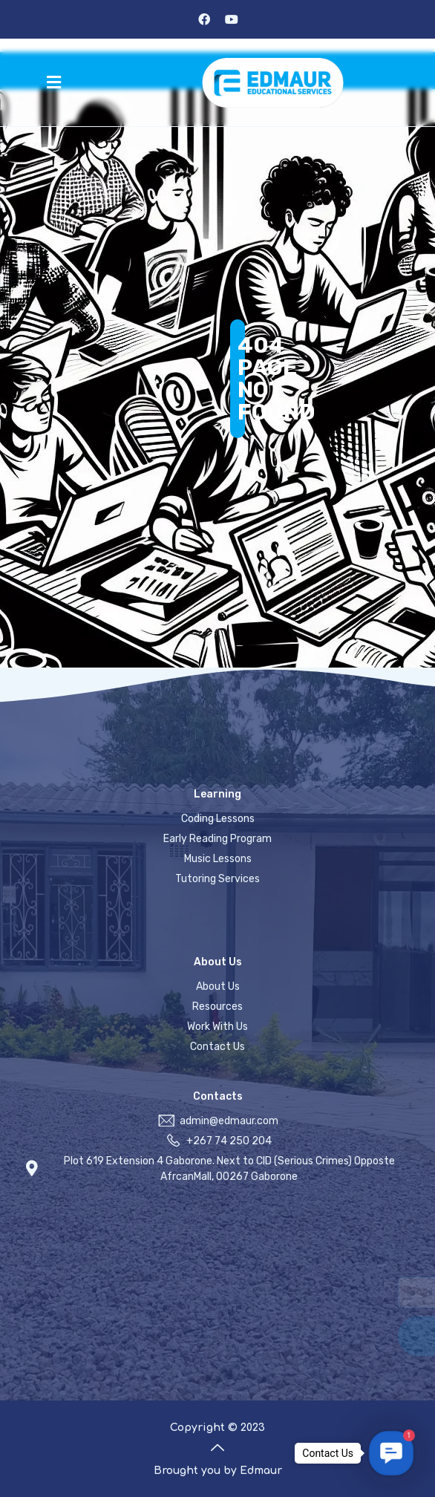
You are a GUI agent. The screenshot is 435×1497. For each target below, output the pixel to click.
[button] (54, 82)
